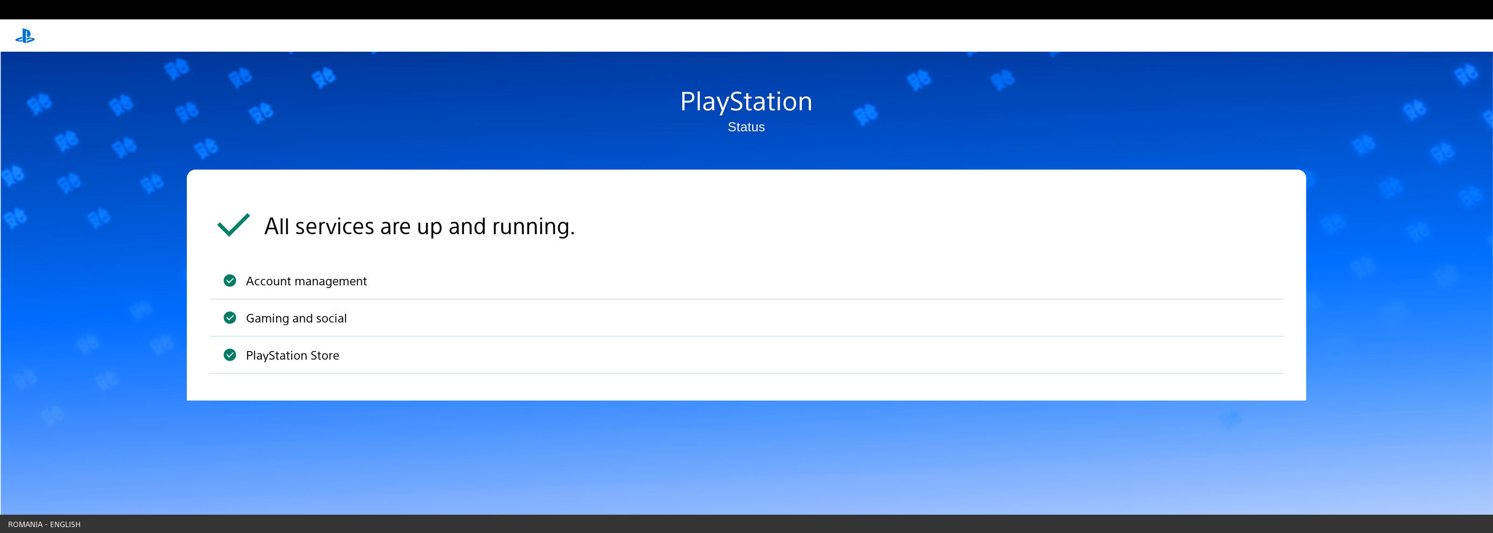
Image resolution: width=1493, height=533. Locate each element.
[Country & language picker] (746, 524)
